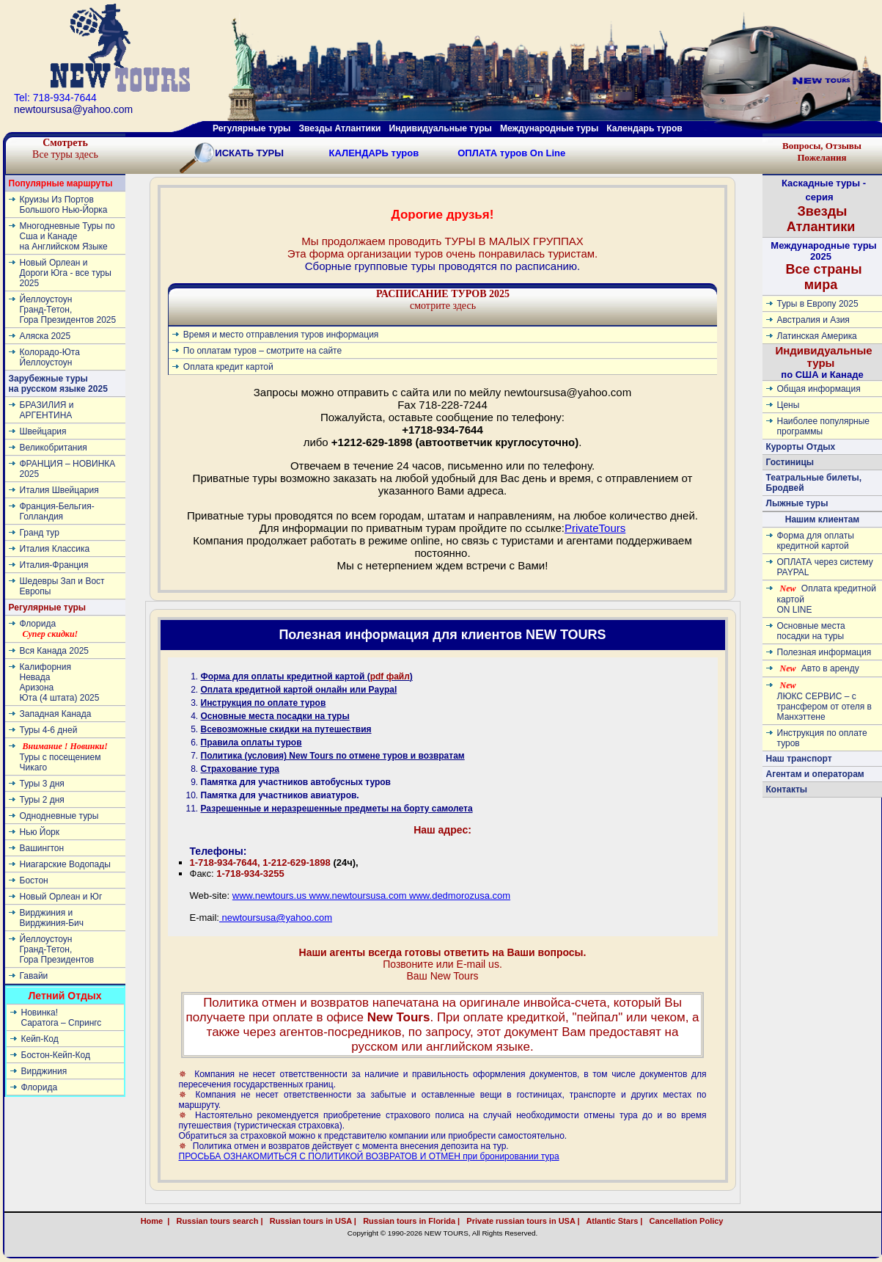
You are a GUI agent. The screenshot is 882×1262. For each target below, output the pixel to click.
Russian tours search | (217, 1221)
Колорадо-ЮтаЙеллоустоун (50, 357)
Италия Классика (55, 549)
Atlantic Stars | (612, 1221)
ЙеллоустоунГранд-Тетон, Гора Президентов (57, 949)
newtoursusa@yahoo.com (275, 917)
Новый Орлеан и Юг (61, 896)
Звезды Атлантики (340, 128)
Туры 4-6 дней (49, 730)
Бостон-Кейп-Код (55, 1055)
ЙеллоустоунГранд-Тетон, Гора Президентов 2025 (68, 309)
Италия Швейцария (59, 490)
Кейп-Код (40, 1039)
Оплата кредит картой (228, 367)
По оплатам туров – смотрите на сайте (262, 351)
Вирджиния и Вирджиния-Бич (52, 918)
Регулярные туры (251, 128)
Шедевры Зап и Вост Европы (62, 586)
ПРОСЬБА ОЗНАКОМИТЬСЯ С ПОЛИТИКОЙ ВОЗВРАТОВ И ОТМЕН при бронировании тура (369, 1156)
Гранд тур (39, 533)
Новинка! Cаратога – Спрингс (61, 1017)
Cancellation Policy (702, 1221)
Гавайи (34, 976)
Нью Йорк (39, 832)
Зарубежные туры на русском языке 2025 (58, 383)
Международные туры (549, 128)
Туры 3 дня (42, 783)
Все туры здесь (65, 148)
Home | (155, 1221)
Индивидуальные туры (440, 128)
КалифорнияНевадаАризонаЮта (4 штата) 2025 (60, 682)
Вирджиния (44, 1071)
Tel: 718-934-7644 (55, 97)
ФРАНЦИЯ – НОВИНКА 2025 (68, 469)
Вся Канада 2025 (54, 651)
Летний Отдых (64, 996)
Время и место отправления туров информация (281, 334)
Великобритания (53, 447)
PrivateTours (595, 528)
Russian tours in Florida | (409, 1221)
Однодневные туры (59, 816)
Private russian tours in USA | (520, 1221)
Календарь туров (644, 128)
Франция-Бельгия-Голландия (57, 511)
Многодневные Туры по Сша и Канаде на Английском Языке (67, 236)
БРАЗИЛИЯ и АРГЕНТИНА (47, 410)
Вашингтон (42, 848)
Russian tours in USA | (310, 1221)
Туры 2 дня (42, 800)
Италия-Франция (54, 565)
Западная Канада (56, 714)
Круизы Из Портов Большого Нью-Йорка (64, 204)
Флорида (49, 629)
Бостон (34, 880)
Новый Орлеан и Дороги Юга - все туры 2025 (65, 273)
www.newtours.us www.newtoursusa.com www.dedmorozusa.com (371, 895)
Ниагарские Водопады (65, 864)
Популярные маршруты (61, 183)
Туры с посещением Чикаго (64, 757)
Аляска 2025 (45, 336)
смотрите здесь (443, 299)
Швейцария (43, 431)
